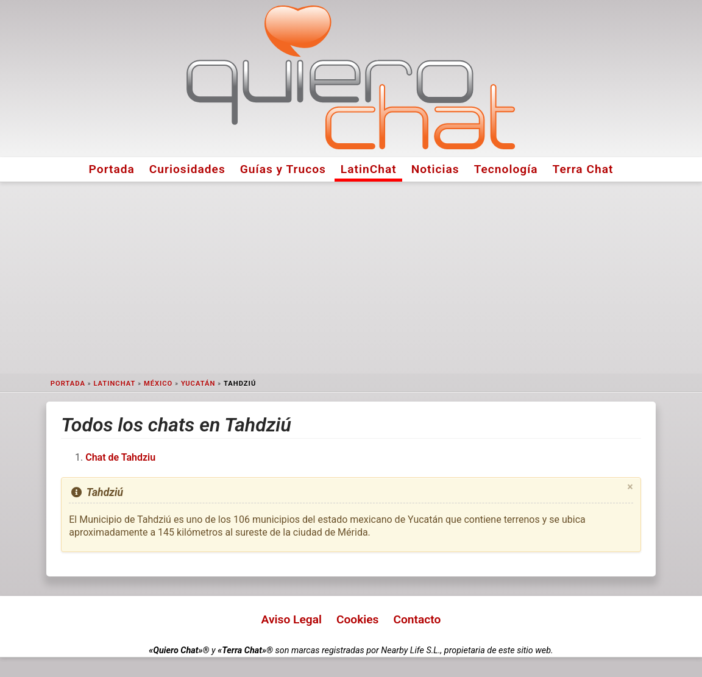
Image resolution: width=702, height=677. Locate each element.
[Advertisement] (351, 278)
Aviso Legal (291, 619)
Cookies (357, 619)
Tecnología (506, 169)
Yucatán (198, 384)
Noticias (435, 169)
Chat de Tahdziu (120, 457)
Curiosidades (187, 169)
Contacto (417, 619)
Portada (112, 169)
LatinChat (369, 169)
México (158, 384)
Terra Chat (583, 169)
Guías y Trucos (283, 169)
